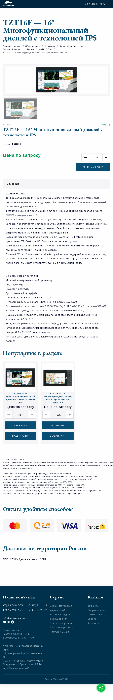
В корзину (20, 425)
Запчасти (93, 605)
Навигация (49, 46)
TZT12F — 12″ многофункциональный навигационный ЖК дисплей (57, 398)
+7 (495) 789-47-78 (13, 605)
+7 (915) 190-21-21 (13, 610)
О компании (95, 614)
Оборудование (32, 46)
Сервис (92, 618)
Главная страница (12, 46)
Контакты (93, 623)
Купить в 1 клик (93, 166)
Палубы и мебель (60, 631)
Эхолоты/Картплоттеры (71, 46)
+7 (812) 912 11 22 (37, 605)
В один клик (20, 435)
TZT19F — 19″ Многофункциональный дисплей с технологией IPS (20, 398)
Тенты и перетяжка (61, 627)
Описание (57, 183)
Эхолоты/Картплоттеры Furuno (18, 49)
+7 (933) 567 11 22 (37, 610)
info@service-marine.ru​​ (15, 618)
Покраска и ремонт (61, 623)
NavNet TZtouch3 (46, 49)
